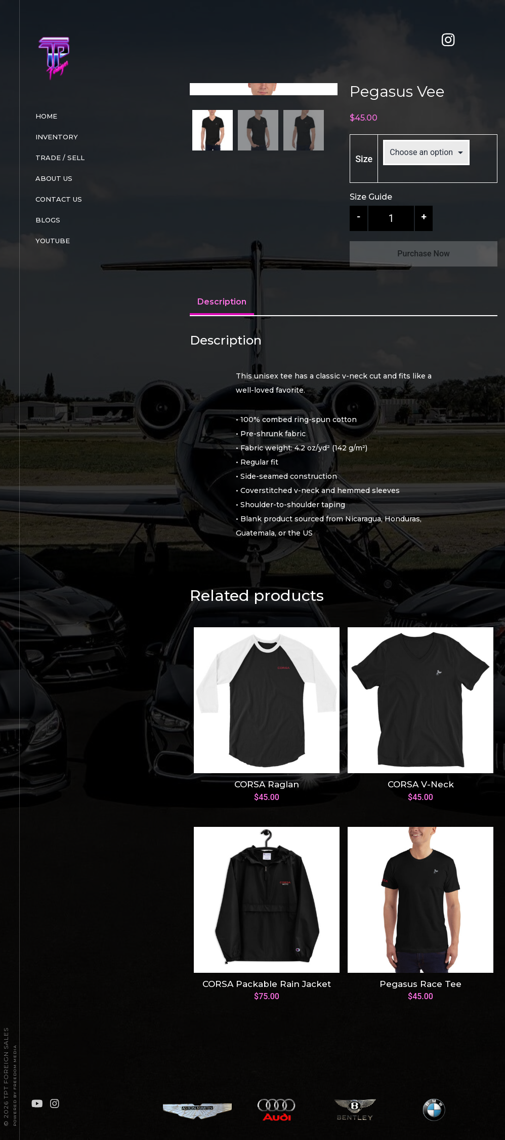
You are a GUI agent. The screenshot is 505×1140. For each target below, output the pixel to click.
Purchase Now (423, 253)
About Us (53, 178)
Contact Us (58, 199)
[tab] (222, 330)
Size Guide (371, 197)
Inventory (56, 137)
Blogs (47, 220)
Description (221, 328)
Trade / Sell (60, 158)
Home (46, 116)
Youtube (52, 241)
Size (363, 159)
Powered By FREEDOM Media (14, 1085)
